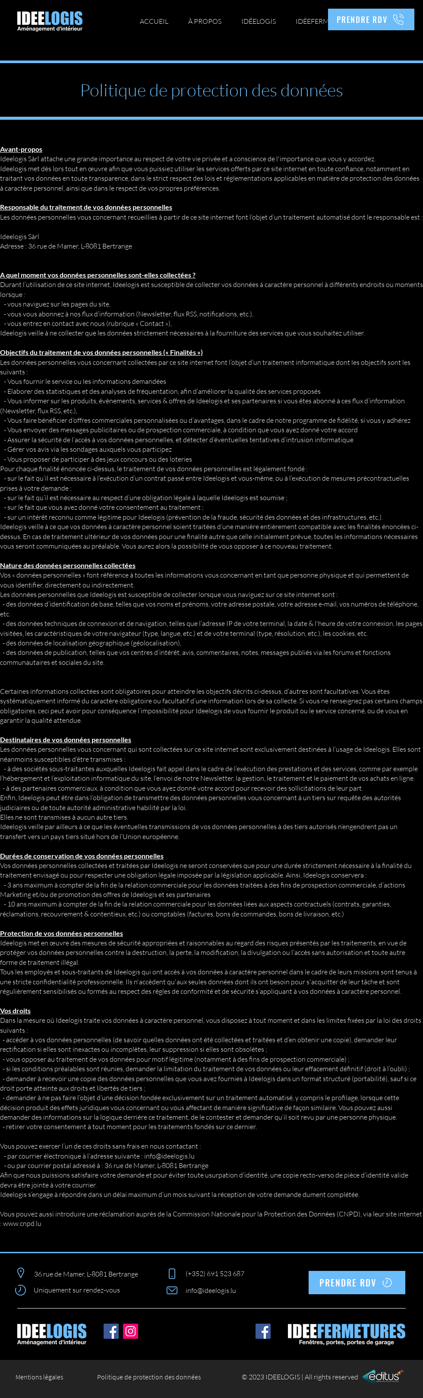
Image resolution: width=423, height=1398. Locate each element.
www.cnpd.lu (22, 1223)
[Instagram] (130, 1331)
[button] (258, 21)
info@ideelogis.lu (169, 1156)
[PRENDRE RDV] (371, 19)
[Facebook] (111, 1331)
